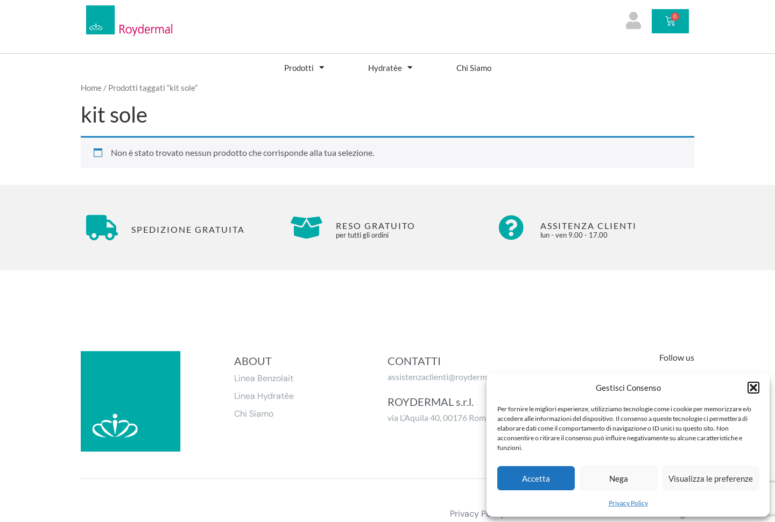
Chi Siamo (473, 68)
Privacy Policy (628, 503)
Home (91, 87)
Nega (618, 478)
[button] (753, 387)
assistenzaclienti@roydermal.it (444, 376)
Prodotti (304, 67)
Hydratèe (390, 67)
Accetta (536, 478)
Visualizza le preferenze (710, 478)
